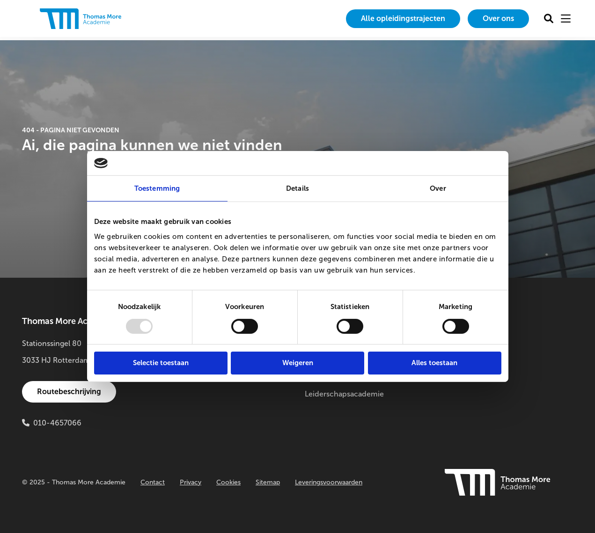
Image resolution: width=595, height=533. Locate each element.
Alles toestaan (434, 363)
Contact (152, 482)
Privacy (190, 482)
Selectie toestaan (161, 363)
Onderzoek (465, 343)
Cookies (228, 482)
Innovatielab (467, 377)
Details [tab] (297, 188)
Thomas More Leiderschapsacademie (344, 385)
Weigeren (297, 363)
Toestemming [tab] (157, 188)
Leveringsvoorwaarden (328, 482)
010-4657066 (57, 422)
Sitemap (268, 482)
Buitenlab (462, 360)
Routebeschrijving (69, 391)
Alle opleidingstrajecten (403, 18)
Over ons (498, 18)
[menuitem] (403, 18)
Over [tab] (438, 188)
